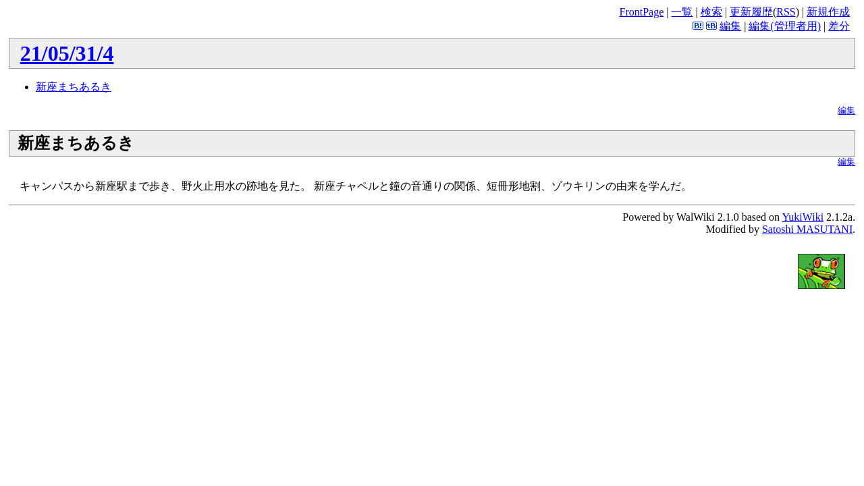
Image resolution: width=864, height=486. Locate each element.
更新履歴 (751, 12)
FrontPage (641, 12)
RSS (785, 12)
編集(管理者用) (785, 26)
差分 (839, 26)
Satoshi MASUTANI (807, 229)
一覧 (682, 12)
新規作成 (828, 12)
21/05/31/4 (67, 53)
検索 (711, 12)
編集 (730, 26)
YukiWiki (803, 217)
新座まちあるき (73, 86)
